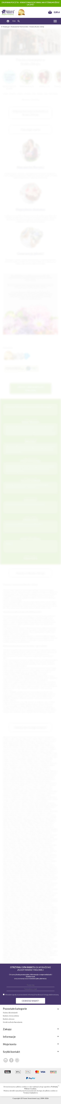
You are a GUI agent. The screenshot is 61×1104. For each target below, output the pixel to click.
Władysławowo (49, 857)
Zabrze (52, 741)
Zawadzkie (7, 959)
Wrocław (22, 737)
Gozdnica (13, 799)
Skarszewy (20, 939)
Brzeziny (39, 875)
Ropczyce (28, 935)
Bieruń (54, 869)
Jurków (17, 803)
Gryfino (6, 801)
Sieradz (36, 769)
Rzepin (6, 937)
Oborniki (17, 921)
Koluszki (12, 899)
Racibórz (15, 763)
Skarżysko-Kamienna (41, 767)
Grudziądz (50, 747)
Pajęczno (38, 925)
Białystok (27, 739)
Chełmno (12, 785)
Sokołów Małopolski (48, 845)
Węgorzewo (23, 857)
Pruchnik (33, 931)
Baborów (6, 869)
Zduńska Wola (44, 771)
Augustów (7, 777)
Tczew (12, 759)
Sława (21, 845)
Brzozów (35, 783)
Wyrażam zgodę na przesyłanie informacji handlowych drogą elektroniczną (32, 995)
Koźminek (54, 901)
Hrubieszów (31, 891)
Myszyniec (15, 823)
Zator (47, 957)
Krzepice (15, 905)
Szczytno (7, 947)
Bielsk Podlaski (45, 869)
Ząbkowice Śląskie (49, 861)
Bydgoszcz (49, 737)
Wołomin (32, 859)
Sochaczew (36, 845)
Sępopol (20, 843)
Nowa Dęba (36, 917)
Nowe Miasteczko (28, 827)
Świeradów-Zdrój (25, 949)
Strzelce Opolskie (34, 849)
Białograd (6, 779)
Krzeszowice (19, 813)
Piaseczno (53, 763)
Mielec (6, 759)
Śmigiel (49, 947)
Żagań (12, 961)
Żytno (5, 867)
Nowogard (49, 827)
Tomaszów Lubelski (38, 853)
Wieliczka (32, 857)
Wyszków (23, 861)
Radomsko (7, 769)
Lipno (29, 815)
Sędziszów (12, 843)
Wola (5, 957)
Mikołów (53, 771)
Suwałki (33, 753)
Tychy (49, 743)
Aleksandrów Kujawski (23, 867)
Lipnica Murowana (38, 815)
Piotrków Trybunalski (21, 755)
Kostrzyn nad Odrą (43, 809)
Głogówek (7, 797)
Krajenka (22, 903)
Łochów (6, 817)
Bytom (16, 743)
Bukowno (15, 877)
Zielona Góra (24, 743)
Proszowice (24, 931)
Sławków (42, 939)
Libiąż (12, 907)
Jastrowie (22, 893)
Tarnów (15, 747)
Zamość (48, 755)
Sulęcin (22, 851)
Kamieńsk (42, 895)
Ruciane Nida (16, 841)
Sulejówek (35, 943)
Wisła (29, 955)
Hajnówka (18, 891)
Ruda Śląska (41, 743)
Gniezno (6, 753)
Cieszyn (28, 787)
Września (40, 859)
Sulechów (15, 851)
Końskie (6, 809)
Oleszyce (40, 921)
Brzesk (28, 783)
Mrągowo (35, 821)
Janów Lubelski (21, 801)
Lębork (42, 813)
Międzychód (8, 913)
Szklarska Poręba (18, 947)
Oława (5, 829)
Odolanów (26, 921)
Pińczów (34, 927)
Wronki (17, 957)
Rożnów (7, 841)
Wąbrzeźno (14, 953)
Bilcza (14, 871)
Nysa (42, 769)
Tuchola (24, 951)
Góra (12, 889)
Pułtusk (55, 931)
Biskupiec (20, 871)
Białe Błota (15, 779)
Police (17, 835)
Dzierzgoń (46, 883)
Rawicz (53, 933)
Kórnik (15, 903)
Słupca (49, 939)
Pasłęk (52, 925)
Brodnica (16, 783)
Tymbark (49, 951)
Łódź (35, 737)
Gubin (13, 801)
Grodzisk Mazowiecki (26, 799)
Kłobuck (24, 807)
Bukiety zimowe (8, 1019)
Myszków (6, 823)
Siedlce (52, 749)
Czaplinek (42, 787)
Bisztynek (38, 779)
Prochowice (14, 931)
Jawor (29, 893)
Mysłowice (7, 751)
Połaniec (47, 833)
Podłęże (40, 833)
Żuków (37, 865)
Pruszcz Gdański (42, 835)
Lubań (39, 907)
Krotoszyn (46, 903)
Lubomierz (7, 909)
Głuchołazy (33, 885)
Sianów (33, 937)
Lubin (55, 753)
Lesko (33, 905)
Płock (42, 745)
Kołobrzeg (28, 769)
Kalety (28, 895)
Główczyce (23, 885)
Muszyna (50, 915)
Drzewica (32, 793)
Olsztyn (47, 739)
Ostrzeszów (52, 923)
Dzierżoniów (16, 795)
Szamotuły (36, 945)
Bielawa (23, 779)
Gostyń (49, 887)
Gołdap (6, 887)
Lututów (46, 817)
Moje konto (31, 1044)
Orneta (14, 923)
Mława (54, 913)
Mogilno (6, 915)
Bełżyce (36, 869)
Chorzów (23, 747)
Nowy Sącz (34, 749)
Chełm (23, 757)
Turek (31, 855)
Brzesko (24, 875)
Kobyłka (39, 897)
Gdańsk (6, 739)
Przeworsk (15, 837)
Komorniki (24, 899)
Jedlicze (36, 893)
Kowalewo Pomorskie (11, 811)
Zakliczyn (32, 957)
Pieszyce (27, 927)
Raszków (46, 933)
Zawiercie (45, 763)
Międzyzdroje (8, 821)
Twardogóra (40, 951)
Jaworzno (6, 749)
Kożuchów (8, 903)
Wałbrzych (49, 745)
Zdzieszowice (8, 865)
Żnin (31, 865)
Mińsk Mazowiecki (9, 773)
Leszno (41, 755)
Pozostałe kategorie (31, 1008)
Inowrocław (8, 755)
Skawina (47, 843)
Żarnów (32, 863)
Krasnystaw (31, 903)
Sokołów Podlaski (9, 847)
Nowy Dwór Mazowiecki (43, 825)
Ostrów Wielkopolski (44, 753)
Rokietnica (19, 935)
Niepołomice (16, 825)
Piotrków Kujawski (10, 833)
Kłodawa (31, 897)
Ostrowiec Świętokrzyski (19, 753)
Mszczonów (26, 915)
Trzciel (48, 853)
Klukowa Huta (49, 807)
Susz (51, 943)
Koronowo (7, 901)
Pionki (54, 831)
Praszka (6, 931)
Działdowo (37, 883)
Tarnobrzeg (29, 767)
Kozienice (29, 901)
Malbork (7, 775)
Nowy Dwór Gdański (34, 919)
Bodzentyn (21, 781)
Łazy (43, 909)
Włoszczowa (7, 859)
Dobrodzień (53, 791)
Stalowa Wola (21, 759)
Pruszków (12, 757)
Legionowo (7, 763)
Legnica (43, 747)
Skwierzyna (7, 845)
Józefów (22, 895)
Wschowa (48, 859)
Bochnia (13, 781)
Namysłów (40, 823)
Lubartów (45, 907)
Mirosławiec (40, 913)
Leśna (39, 905)
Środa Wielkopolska (45, 847)
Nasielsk (21, 917)
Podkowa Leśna (30, 833)
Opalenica (6, 923)
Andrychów (51, 775)
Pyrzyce (45, 837)
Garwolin (7, 885)
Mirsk (48, 913)
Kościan (15, 901)
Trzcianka (6, 951)
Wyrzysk (24, 957)
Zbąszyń (15, 959)
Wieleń (52, 953)
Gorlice (32, 797)
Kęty (11, 807)
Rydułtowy (37, 935)
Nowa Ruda (45, 917)
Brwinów (6, 875)
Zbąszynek (47, 863)
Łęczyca (55, 909)
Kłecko (24, 897)
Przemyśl (44, 759)
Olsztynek (49, 921)
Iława (39, 891)
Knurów (14, 775)
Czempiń (24, 881)
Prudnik (32, 835)
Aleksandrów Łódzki (40, 867)
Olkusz (26, 829)
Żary (27, 775)
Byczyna (53, 783)
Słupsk (13, 749)
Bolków (5, 873)
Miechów (37, 911)
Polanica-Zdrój (8, 835)
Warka (6, 953)
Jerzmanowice (8, 803)
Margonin (29, 911)
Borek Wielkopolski (17, 873)
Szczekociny (45, 945)
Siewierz (12, 939)
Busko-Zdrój (43, 783)
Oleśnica (19, 829)
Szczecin (41, 737)
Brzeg (22, 783)
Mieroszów (46, 911)
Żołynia (31, 961)
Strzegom (12, 943)
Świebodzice (13, 949)
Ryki (43, 935)
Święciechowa (38, 949)
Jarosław (21, 775)
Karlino (5, 897)
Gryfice (55, 799)
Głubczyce (16, 797)
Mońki (12, 915)
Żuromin (44, 865)
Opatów (33, 829)
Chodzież (7, 879)
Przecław (52, 835)
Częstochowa (8, 741)
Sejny (12, 937)
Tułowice (24, 855)
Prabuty (52, 929)
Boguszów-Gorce (41, 871)
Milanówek (18, 913)
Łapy (22, 909)
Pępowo (12, 927)
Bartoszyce (28, 777)
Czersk (30, 881)
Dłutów (33, 791)
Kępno (18, 897)
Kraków (14, 737)
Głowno (15, 885)
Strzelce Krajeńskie (19, 849)
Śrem (34, 847)
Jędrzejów (13, 895)
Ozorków (7, 925)
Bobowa (6, 781)
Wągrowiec (23, 953)
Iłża (44, 891)
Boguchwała (39, 781)
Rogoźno (11, 935)
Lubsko (32, 817)
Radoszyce (12, 839)
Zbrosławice (24, 959)
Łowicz (22, 911)
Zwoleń (51, 865)
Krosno (20, 769)
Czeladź (16, 789)
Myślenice (44, 821)
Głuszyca (41, 885)
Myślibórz (52, 821)
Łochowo (7, 911)
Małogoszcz (28, 819)
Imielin (49, 891)
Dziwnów (54, 883)
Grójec (47, 889)
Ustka (36, 855)
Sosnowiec (30, 741)
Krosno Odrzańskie (51, 811)
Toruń (53, 739)
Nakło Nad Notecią (10, 917)
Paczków (38, 831)
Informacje (31, 1036)
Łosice (12, 817)
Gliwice (46, 741)
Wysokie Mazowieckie (11, 861)
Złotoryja (49, 959)
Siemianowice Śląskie (29, 751)
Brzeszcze (31, 875)
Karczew (11, 805)
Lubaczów (31, 907)
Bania (14, 777)
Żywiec (11, 867)
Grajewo (33, 889)
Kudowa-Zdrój (25, 905)
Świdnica (23, 761)
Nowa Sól (20, 773)
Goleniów (24, 797)
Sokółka (13, 941)
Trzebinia (16, 855)
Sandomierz (49, 841)
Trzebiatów (7, 855)
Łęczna (48, 909)
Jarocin (31, 801)
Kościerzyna (31, 809)
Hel (25, 891)
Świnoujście (33, 771)
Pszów (48, 931)
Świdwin (36, 851)
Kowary (22, 901)
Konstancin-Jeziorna (17, 809)
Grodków (40, 889)
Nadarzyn (23, 823)
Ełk (18, 757)
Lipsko (24, 907)
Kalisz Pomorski (26, 803)
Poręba (45, 929)
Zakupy (31, 1029)
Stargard (49, 751)
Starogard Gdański (16, 767)
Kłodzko (32, 807)
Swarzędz (6, 945)
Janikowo (14, 893)
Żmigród (25, 961)
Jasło (37, 801)
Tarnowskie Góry (51, 757)
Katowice (19, 739)
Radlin (21, 933)
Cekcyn (38, 877)
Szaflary (20, 945)
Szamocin (27, 945)
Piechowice (46, 831)
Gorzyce (6, 799)
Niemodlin (6, 825)
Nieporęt (25, 825)
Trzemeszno (15, 951)
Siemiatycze (41, 937)
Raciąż (15, 933)
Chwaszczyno (43, 879)
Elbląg (36, 745)
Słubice (27, 845)
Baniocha (14, 869)
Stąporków (7, 849)
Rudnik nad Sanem (28, 841)
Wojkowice (53, 955)
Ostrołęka (23, 763)
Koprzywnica (51, 899)
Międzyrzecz (50, 819)
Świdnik (38, 773)
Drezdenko (24, 793)
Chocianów (54, 877)
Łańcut (35, 813)
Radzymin (20, 839)
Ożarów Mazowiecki (26, 925)
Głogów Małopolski (42, 795)
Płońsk (20, 833)
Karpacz (24, 805)
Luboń (26, 817)
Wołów (10, 957)
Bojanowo (53, 871)
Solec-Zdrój (21, 847)
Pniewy (53, 927)
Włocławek (7, 747)
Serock (27, 843)
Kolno (5, 899)
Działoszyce (41, 793)
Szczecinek (24, 771)
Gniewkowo (50, 885)
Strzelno (27, 943)
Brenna (48, 873)
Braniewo (41, 873)
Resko (55, 839)
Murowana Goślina (39, 915)
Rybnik (32, 743)
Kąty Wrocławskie (42, 805)
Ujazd (55, 951)
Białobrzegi (49, 777)
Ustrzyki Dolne (51, 855)
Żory (5, 757)
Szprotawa (20, 853)
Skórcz (35, 939)
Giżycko (31, 795)
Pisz (40, 927)
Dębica (14, 769)
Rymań (49, 935)
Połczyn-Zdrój (27, 929)
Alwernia (42, 775)
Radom (22, 741)
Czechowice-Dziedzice (11, 881)
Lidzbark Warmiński (10, 815)
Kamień (35, 895)
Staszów (33, 941)
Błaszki (45, 779)
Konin (14, 751)
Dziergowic (7, 795)
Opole (16, 741)
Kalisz (37, 747)
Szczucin (54, 945)
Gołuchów (33, 887)
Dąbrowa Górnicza (26, 745)
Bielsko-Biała (8, 743)
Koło (18, 899)
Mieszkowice (18, 821)
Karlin (18, 805)
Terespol (48, 949)
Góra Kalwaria (41, 797)
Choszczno (33, 879)
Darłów (15, 791)
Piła (19, 751)
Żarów (18, 961)
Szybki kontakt (31, 1051)
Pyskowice (8, 933)
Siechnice (34, 843)
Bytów (5, 785)
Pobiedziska (7, 929)
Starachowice (24, 765)
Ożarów (15, 925)
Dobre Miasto (43, 791)
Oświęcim (34, 775)
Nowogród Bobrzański (18, 919)
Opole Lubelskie (51, 829)
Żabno (5, 863)
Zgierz (36, 761)
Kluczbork (39, 807)
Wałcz (15, 857)
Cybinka (35, 787)
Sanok (5, 843)
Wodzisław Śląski (47, 765)
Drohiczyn (28, 883)
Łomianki (15, 911)
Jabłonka (6, 893)
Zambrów (40, 957)
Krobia (39, 903)
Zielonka (26, 865)
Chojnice (46, 773)
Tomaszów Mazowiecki (35, 757)
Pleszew (46, 927)
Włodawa (44, 955)
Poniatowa (37, 929)
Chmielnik (20, 785)
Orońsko (6, 831)
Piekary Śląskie (45, 761)
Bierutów (7, 871)
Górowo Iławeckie (22, 889)
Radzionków (37, 933)
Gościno (6, 889)
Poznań (29, 737)
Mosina (18, 915)
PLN (13, 21)
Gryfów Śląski (9, 891)
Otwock (15, 771)
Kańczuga (50, 895)
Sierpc (5, 939)
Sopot (29, 847)
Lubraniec (15, 909)
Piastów (19, 927)
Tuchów (31, 951)
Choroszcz (23, 879)
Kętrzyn (17, 807)
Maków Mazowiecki (15, 819)
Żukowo (39, 961)
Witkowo (36, 955)
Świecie (53, 851)
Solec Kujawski (23, 941)
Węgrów (46, 953)
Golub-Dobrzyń (15, 887)
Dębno (27, 791)
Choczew (29, 785)
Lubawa (53, 907)
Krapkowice (31, 811)
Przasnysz (41, 931)
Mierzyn (54, 911)
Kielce (40, 739)
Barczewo (28, 869)
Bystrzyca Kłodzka (27, 877)
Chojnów (15, 879)
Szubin (27, 947)
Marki (36, 819)
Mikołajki (27, 821)
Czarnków (52, 879)
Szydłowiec (35, 947)
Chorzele (43, 785)
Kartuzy (31, 805)
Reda (5, 935)
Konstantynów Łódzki (38, 899)
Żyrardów (53, 773)
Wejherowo (14, 765)
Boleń (48, 781)
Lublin (12, 739)
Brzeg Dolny (15, 875)
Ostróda (14, 831)
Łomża (54, 755)
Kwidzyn (29, 813)
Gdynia (34, 739)
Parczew (45, 925)
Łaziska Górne (35, 909)
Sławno (15, 845)
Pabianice (34, 755)
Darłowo (6, 883)
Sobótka (6, 941)
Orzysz (28, 923)
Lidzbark (18, 907)
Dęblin (21, 791)
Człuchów (23, 789)
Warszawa (6, 737)
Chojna (36, 785)
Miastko (42, 819)
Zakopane (12, 863)
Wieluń (5, 955)
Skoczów (28, 939)
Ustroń (42, 855)
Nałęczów (31, 823)
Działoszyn (51, 793)
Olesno (12, 829)
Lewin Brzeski (47, 905)
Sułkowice (44, 943)
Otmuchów (22, 831)
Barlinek (20, 777)
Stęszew (48, 941)
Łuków (38, 817)
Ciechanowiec (8, 787)
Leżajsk (48, 813)
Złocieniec (34, 959)
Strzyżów (45, 849)
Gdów (25, 795)
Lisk (47, 815)
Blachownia (30, 871)
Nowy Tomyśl (48, 919)
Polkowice (24, 835)
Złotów (6, 961)
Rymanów (40, 841)
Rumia (6, 765)
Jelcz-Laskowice (46, 893)
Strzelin (20, 943)
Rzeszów (39, 741)
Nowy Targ (40, 827)
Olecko (33, 921)
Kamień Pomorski (40, 803)
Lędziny (5, 907)
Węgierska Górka (35, 953)
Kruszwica (7, 905)
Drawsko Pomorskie (11, 793)
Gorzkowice (51, 797)
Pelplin (5, 927)
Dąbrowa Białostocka (36, 789)
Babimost (52, 867)
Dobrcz (13, 883)
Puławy (6, 767)
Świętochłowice (34, 763)
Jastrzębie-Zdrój (23, 749)
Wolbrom (17, 859)
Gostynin (42, 887)
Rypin (55, 935)
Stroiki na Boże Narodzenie (12, 1022)
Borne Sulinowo (30, 873)
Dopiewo (20, 883)
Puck (39, 837)
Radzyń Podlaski (31, 839)
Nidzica (27, 917)
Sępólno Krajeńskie (22, 937)
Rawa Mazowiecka (45, 839)
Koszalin (30, 747)
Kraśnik (39, 811)
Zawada (39, 863)
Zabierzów (37, 861)
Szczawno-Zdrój (9, 853)
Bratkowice (7, 783)
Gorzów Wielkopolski (10, 745)
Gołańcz (25, 887)
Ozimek (30, 831)
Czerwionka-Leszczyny (43, 881)
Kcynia (11, 897)
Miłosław (31, 913)
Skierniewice (35, 765)
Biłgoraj (30, 779)
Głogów (42, 751)
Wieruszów (13, 955)
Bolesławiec (29, 773)
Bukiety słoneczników (11, 1016)
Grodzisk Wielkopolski (43, 799)
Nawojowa (49, 823)
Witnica (39, 857)
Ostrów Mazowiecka (39, 923)
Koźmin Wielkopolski (41, 901)
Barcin (21, 869)
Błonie (51, 779)
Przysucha (24, 837)
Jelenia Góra (44, 749)
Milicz (25, 913)
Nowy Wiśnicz (8, 921)
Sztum (27, 853)
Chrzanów (51, 785)
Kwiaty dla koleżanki (10, 1013)
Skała (41, 843)
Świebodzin (45, 851)
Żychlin (45, 961)
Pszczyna (32, 837)
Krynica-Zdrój (9, 813)
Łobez (52, 815)
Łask (26, 909)
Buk (45, 875)
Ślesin (43, 947)
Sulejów (29, 851)
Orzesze (21, 923)
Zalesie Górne (23, 863)
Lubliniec (19, 817)
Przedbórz (6, 837)
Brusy (54, 873)
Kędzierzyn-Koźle (33, 759)
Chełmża (45, 877)
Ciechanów (7, 771)
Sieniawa (50, 937)
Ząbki (31, 861)
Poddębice (17, 929)
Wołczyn (25, 859)
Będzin (30, 761)
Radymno (28, 933)
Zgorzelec (17, 865)
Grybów (54, 889)
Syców (13, 945)
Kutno (47, 769)
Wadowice (8, 857)
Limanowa (21, 815)
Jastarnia (43, 801)
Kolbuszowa (47, 897)
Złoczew (42, 959)
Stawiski (40, 941)
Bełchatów (15, 761)
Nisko (32, 825)
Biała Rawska (38, 777)
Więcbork (22, 955)
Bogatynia (30, 781)
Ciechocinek (19, 787)
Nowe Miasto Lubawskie (12, 827)
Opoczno (40, 829)
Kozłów (23, 811)
